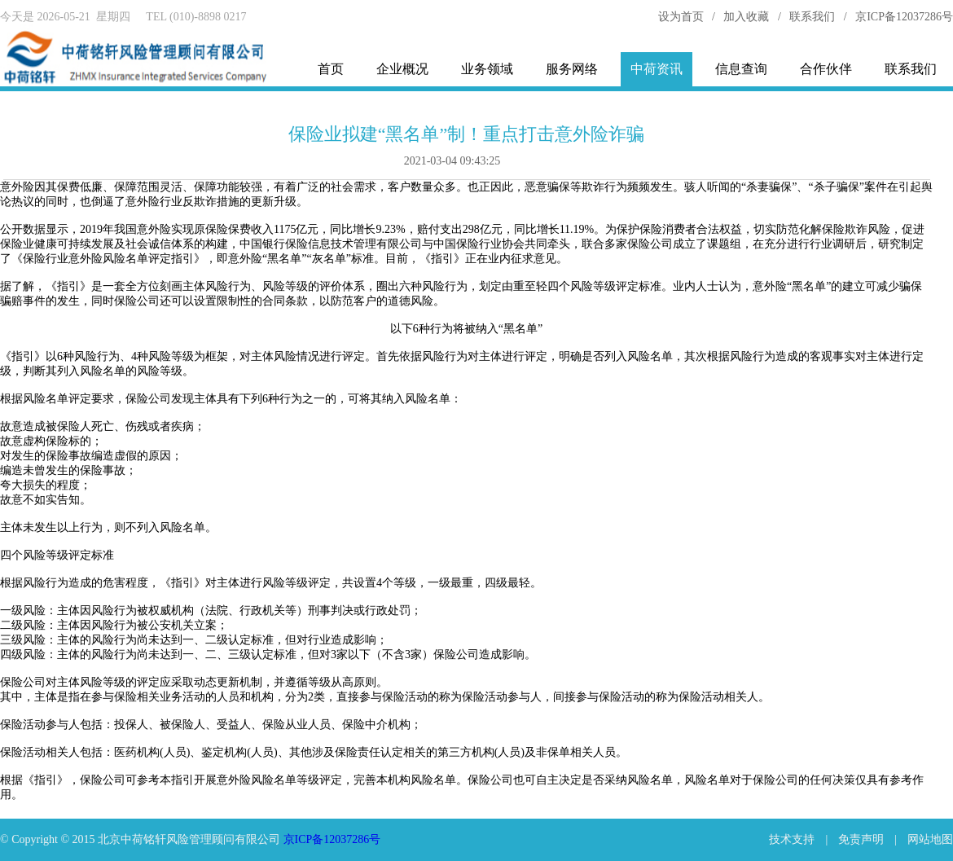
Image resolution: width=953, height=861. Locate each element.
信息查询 (741, 69)
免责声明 (861, 839)
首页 (331, 69)
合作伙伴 (826, 69)
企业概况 (402, 69)
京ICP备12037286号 (904, 17)
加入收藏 (746, 17)
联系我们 (812, 17)
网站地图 (930, 839)
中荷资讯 (656, 69)
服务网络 (572, 69)
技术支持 (792, 839)
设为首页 (681, 17)
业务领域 (487, 69)
